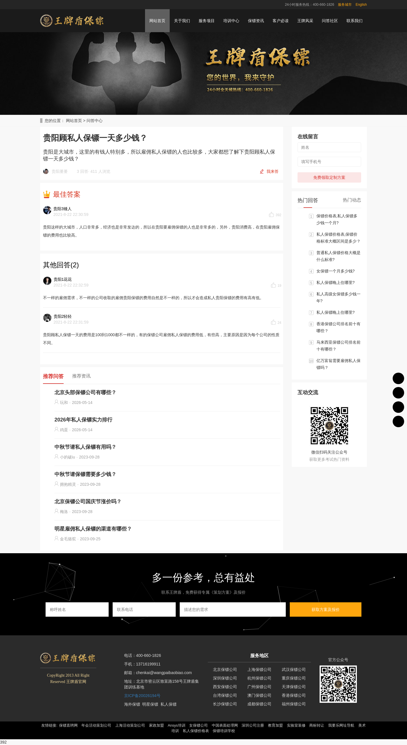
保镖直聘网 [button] (68, 725)
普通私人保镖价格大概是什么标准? (338, 256)
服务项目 (207, 20)
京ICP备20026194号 (142, 695)
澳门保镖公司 (259, 695)
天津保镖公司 (294, 686)
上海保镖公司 (259, 669)
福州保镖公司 (294, 704)
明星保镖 (150, 704)
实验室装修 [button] (296, 725)
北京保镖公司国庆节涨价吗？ (88, 501)
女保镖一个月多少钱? (335, 271)
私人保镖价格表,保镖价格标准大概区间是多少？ (338, 237)
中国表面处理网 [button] (225, 725)
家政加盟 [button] (156, 725)
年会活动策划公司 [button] (96, 725)
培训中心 (231, 20)
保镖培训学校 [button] (224, 731)
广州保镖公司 (259, 686)
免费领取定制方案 (329, 177)
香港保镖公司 (294, 695)
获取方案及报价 (326, 609)
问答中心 (95, 120)
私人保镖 (169, 704)
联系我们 (355, 20)
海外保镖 (132, 704)
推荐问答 (53, 376)
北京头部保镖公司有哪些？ (85, 392)
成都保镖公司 (259, 704)
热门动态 (352, 200)
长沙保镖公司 (225, 704)
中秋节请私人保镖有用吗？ (85, 447)
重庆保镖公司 (294, 678)
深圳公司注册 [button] (253, 725)
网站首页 (157, 20)
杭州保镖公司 (259, 678)
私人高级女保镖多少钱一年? (338, 297)
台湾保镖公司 (225, 695)
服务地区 (259, 655)
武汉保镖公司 (294, 669)
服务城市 (345, 5)
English (361, 5)
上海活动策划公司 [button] (130, 725)
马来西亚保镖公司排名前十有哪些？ (338, 345)
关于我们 (182, 20)
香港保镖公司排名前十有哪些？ (338, 327)
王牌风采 (305, 20)
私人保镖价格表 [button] (196, 731)
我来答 (273, 171)
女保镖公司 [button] (198, 725)
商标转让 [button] (316, 725)
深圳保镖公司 (225, 678)
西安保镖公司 (225, 686)
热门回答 (308, 200)
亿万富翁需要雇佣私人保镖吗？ (338, 364)
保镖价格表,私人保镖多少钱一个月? (337, 219)
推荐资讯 (81, 376)
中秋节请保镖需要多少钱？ (85, 474)
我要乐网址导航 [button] (341, 725)
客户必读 (281, 20)
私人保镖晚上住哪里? (335, 282)
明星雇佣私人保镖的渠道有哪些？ (93, 528)
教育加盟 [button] (275, 725)
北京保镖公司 (225, 669)
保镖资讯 (256, 20)
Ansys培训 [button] (176, 725)
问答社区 (330, 20)
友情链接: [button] (49, 725)
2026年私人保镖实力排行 (83, 419)
